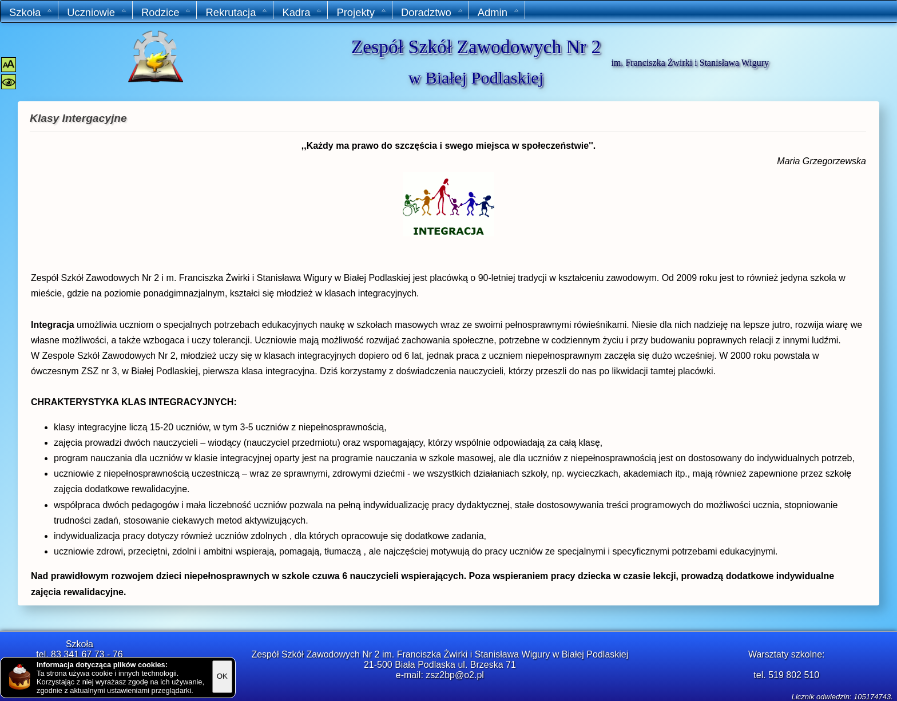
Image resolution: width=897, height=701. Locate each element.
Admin (498, 12)
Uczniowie (97, 12)
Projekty (361, 12)
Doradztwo (432, 12)
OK (222, 676)
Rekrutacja (236, 12)
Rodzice (166, 12)
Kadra (302, 12)
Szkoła (31, 12)
